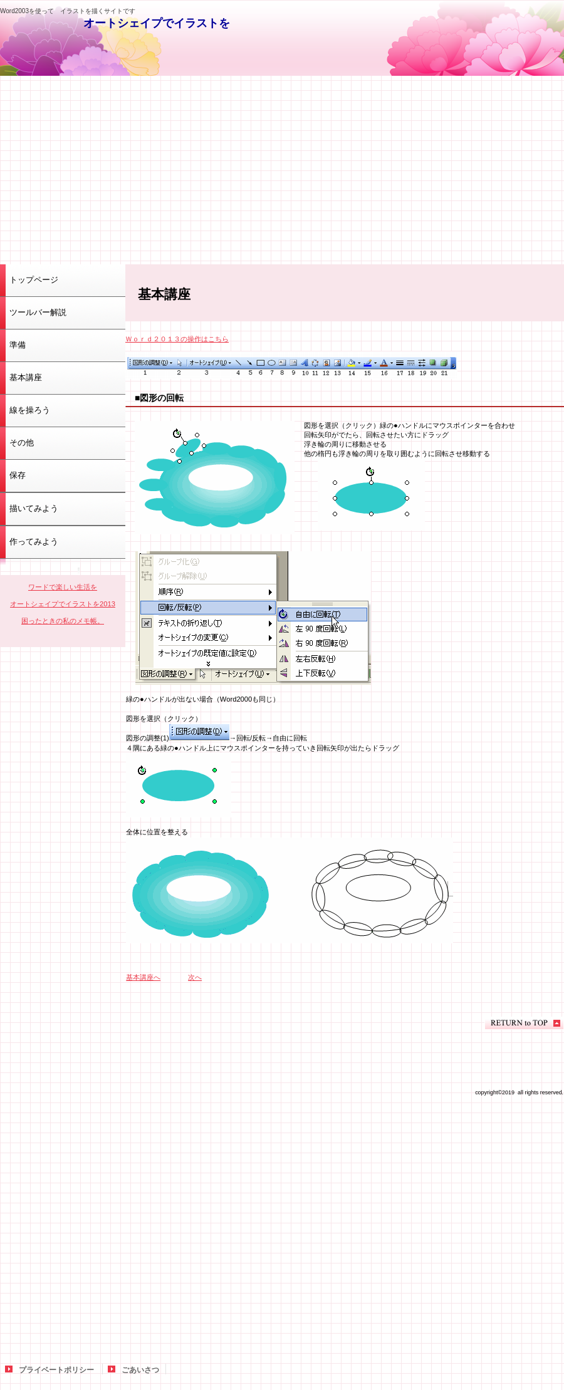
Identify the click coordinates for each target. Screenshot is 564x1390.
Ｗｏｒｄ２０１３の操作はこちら (177, 339)
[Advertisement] (282, 169)
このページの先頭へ (524, 1023)
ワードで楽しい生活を (62, 587)
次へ (195, 977)
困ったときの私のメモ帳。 (62, 621)
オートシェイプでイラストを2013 (62, 604)
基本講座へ (143, 977)
